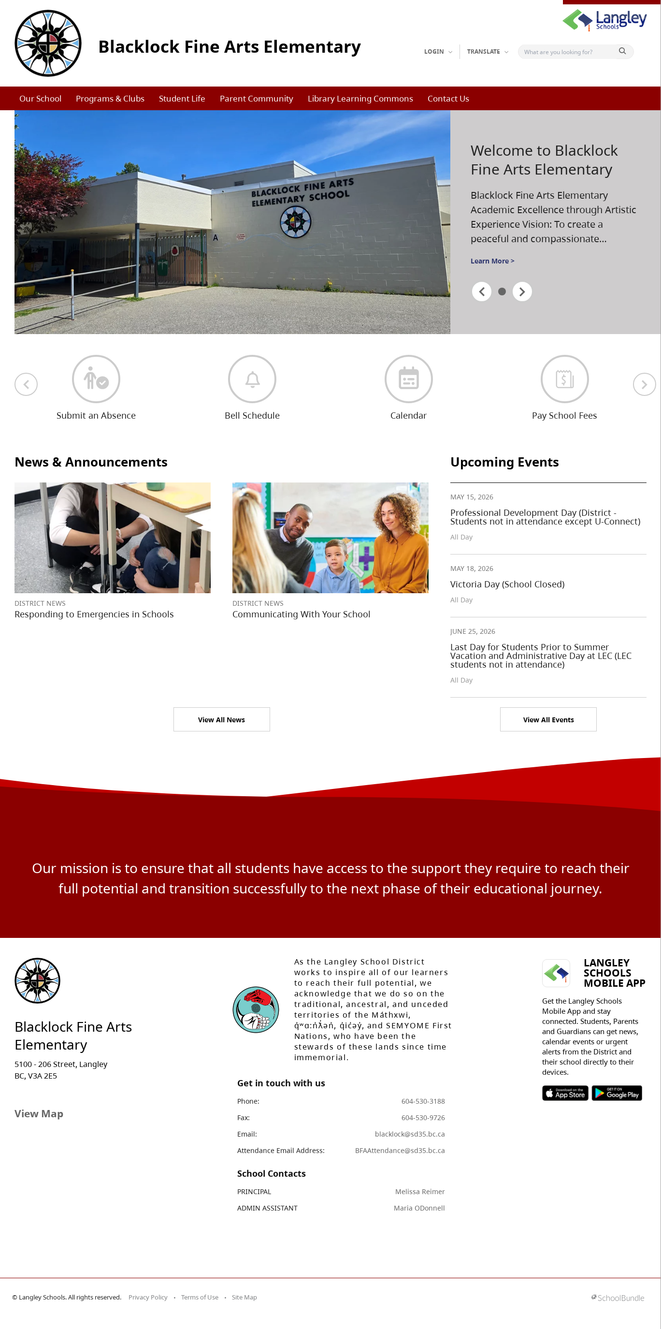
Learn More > (493, 260)
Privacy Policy (148, 1297)
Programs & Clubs (110, 98)
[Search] (569, 51)
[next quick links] (644, 384)
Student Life (182, 98)
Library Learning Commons (360, 98)
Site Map (244, 1297)
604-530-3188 (423, 1101)
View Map (38, 1113)
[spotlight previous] (481, 291)
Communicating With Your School (301, 614)
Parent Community (256, 98)
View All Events (548, 719)
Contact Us (448, 98)
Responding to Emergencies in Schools (94, 614)
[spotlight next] (522, 291)
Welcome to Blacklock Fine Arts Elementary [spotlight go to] (544, 159)
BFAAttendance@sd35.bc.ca (400, 1150)
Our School (40, 98)
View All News (221, 719)
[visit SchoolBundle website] (617, 1299)
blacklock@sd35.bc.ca (410, 1134)
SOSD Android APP (616, 1093)
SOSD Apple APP (565, 1093)
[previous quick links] (26, 384)
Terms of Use (199, 1297)
